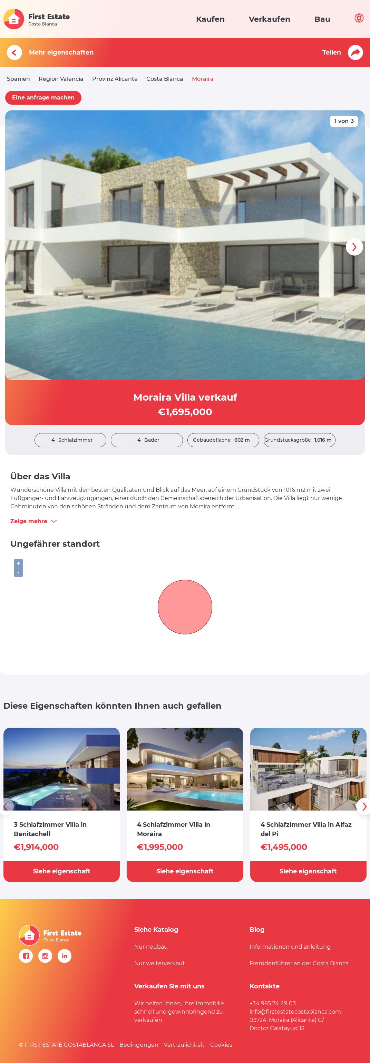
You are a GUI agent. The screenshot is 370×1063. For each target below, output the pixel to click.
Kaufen (210, 19)
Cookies (221, 1045)
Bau (322, 19)
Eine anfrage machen (43, 97)
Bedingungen (138, 1045)
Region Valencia (61, 79)
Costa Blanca (164, 79)
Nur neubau (151, 947)
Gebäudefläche (223, 440)
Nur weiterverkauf (159, 963)
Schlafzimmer (70, 440)
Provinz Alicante (115, 79)
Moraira (203, 79)
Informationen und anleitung (290, 947)
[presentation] (354, 247)
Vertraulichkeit (184, 1045)
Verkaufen (269, 19)
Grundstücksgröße (299, 440)
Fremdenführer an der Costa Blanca (299, 963)
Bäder (146, 440)
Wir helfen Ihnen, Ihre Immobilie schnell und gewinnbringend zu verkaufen (179, 1011)
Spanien (18, 79)
